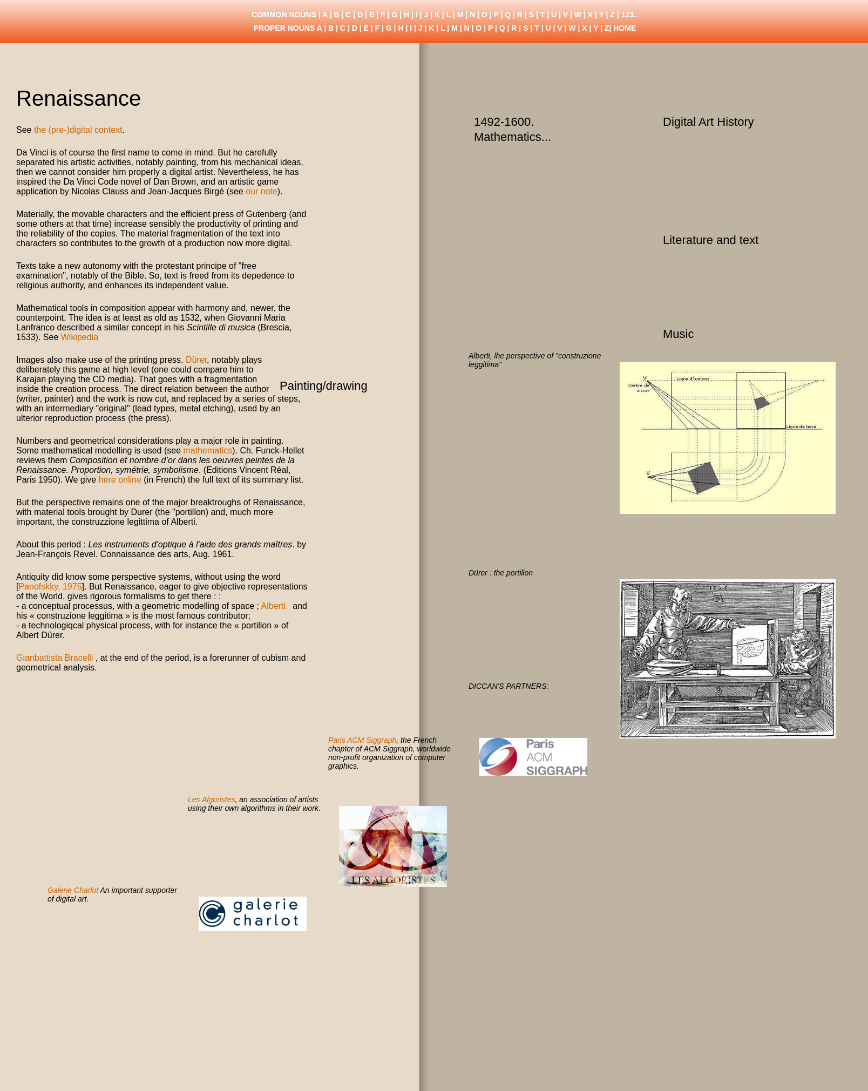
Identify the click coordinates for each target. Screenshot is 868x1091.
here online (120, 479)
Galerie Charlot (73, 890)
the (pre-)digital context (78, 129)
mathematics (207, 450)
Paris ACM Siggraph (362, 740)
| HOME (622, 28)
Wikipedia (79, 337)
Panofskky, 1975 (50, 586)
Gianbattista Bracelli (54, 657)
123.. (629, 14)
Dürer (196, 359)
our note (261, 191)
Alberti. (275, 606)
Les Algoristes (211, 799)
